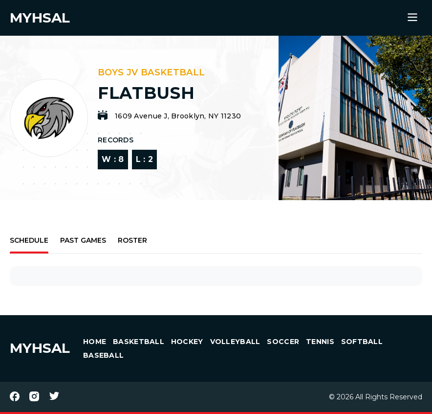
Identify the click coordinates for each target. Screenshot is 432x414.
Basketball (138, 341)
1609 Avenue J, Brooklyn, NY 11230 (178, 116)
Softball (362, 341)
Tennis (320, 341)
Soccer (283, 341)
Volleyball (235, 341)
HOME (94, 341)
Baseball (103, 355)
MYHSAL (40, 348)
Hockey (187, 341)
